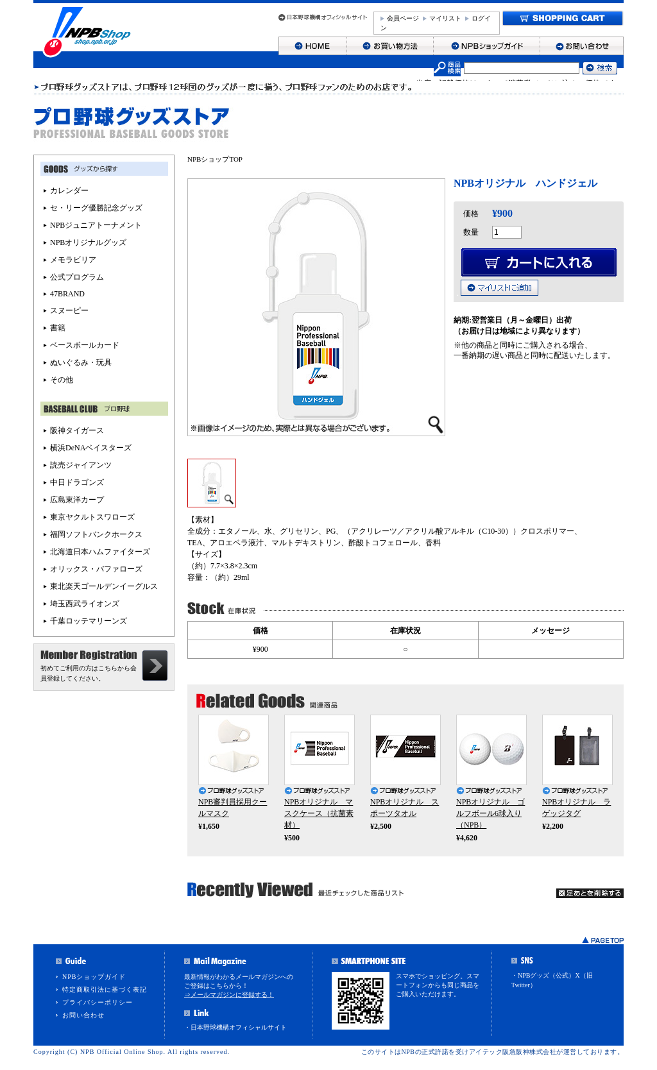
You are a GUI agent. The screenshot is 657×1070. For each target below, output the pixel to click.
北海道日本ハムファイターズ (100, 551)
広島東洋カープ (77, 499)
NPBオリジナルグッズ (88, 242)
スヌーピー (69, 310)
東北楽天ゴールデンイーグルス (104, 586)
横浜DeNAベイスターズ (91, 447)
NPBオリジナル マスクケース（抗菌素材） (319, 813)
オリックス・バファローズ (96, 569)
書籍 (57, 327)
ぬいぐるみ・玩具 (81, 362)
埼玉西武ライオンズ (84, 603)
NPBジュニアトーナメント (96, 225)
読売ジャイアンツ (81, 465)
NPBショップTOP (215, 159)
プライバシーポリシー (97, 1002)
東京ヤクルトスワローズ (92, 517)
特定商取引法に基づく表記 (104, 989)
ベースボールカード (84, 345)
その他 (61, 379)
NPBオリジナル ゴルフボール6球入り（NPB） (490, 813)
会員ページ (403, 18)
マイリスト (445, 18)
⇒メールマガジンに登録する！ (229, 994)
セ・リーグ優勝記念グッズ (96, 207)
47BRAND (67, 293)
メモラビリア (73, 259)
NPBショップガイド (94, 976)
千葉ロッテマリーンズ (88, 620)
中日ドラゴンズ (77, 482)
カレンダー (69, 190)
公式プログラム (77, 277)
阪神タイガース (77, 430)
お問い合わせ (83, 1015)
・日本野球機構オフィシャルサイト (235, 1027)
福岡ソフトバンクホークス (96, 534)
